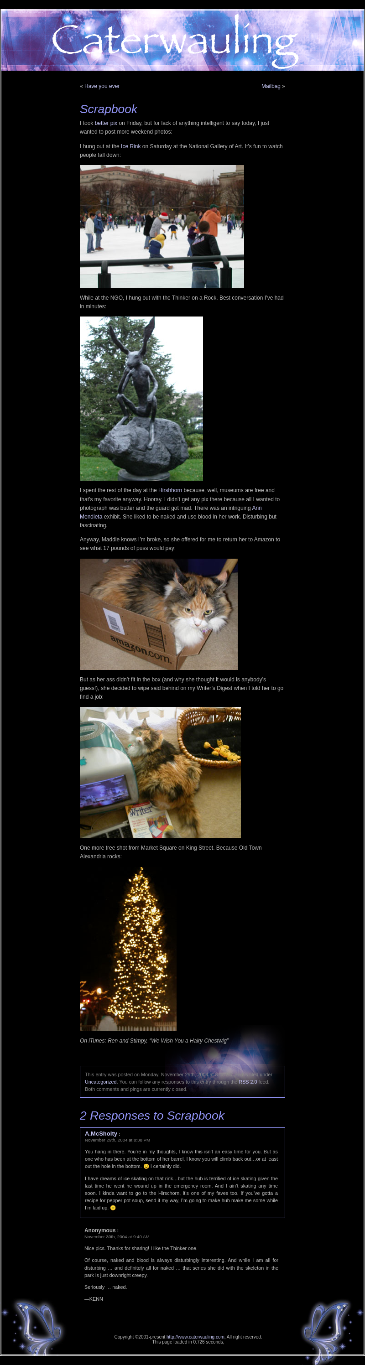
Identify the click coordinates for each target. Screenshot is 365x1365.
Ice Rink (131, 146)
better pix (106, 123)
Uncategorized (101, 1082)
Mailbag (271, 86)
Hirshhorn (170, 490)
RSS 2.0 (248, 1082)
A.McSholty (101, 1133)
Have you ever (102, 86)
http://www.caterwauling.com (195, 1336)
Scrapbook (108, 109)
